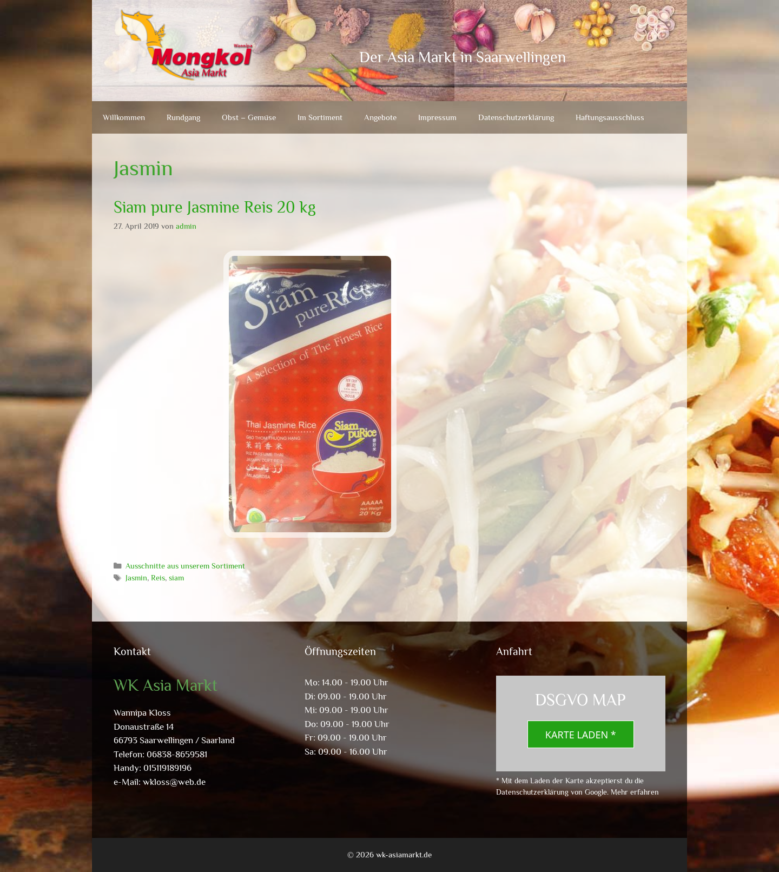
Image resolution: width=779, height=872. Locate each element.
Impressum (437, 117)
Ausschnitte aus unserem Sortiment (185, 565)
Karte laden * (580, 734)
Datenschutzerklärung (516, 117)
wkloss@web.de (174, 782)
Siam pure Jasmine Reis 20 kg (215, 207)
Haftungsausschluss (610, 117)
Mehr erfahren (635, 792)
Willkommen (124, 117)
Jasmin (136, 577)
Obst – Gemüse (249, 117)
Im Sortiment (320, 117)
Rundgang (183, 117)
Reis (158, 577)
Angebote (380, 117)
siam (176, 577)
